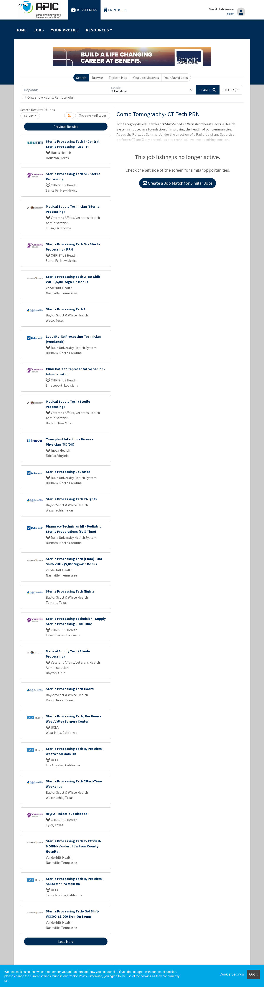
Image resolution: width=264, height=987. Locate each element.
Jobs (39, 30)
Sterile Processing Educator (68, 471)
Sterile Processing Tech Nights (70, 591)
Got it (253, 974)
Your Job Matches (146, 77)
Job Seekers (84, 10)
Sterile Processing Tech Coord (70, 689)
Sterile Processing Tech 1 (66, 309)
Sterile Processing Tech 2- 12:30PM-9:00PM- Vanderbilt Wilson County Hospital (73, 846)
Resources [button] (97, 30)
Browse (97, 77)
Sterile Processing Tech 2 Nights (71, 499)
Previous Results (65, 126)
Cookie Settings (231, 974)
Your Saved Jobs (176, 77)
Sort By (29, 115)
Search (81, 77)
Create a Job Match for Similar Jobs (178, 183)
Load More (66, 941)
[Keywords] (65, 90)
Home (21, 30)
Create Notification (93, 115)
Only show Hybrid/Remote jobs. (50, 97)
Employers (115, 10)
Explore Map (118, 77)
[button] (231, 90)
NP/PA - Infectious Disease (66, 813)
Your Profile (65, 30)
